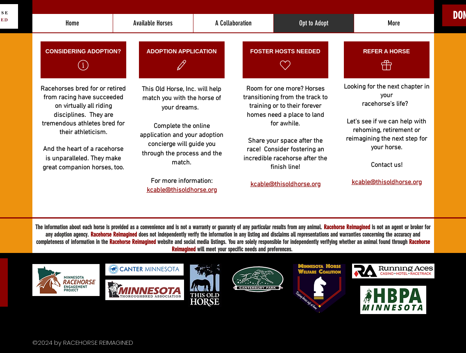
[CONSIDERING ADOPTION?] (83, 59)
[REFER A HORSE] (387, 59)
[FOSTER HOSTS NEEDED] (285, 59)
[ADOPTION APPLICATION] (182, 59)
